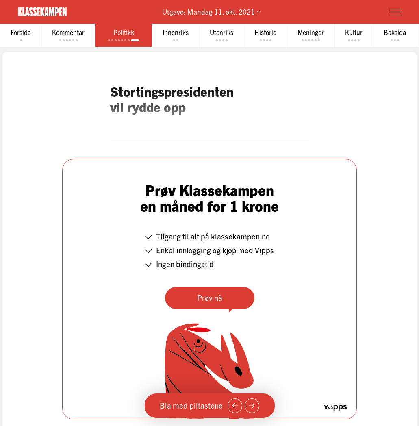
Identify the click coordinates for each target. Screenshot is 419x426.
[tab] (20, 35)
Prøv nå (209, 297)
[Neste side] (252, 405)
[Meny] (395, 12)
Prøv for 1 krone (347, 11)
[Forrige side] (235, 405)
